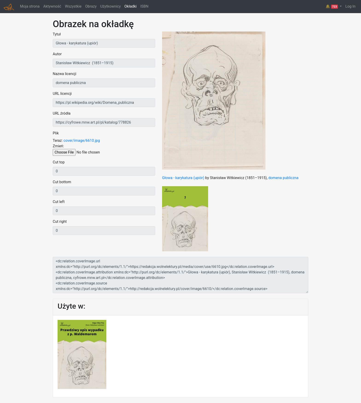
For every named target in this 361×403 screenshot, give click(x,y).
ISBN (144, 6)
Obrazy (90, 6)
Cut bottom (62, 182)
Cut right (60, 221)
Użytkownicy (110, 6)
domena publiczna (283, 178)
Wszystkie (73, 6)
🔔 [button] (332, 6)
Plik (56, 133)
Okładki (130, 6)
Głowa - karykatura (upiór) (183, 178)
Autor (57, 54)
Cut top (59, 162)
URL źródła (61, 113)
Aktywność (52, 6)
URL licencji (62, 93)
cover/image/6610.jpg (82, 140)
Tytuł (57, 34)
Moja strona (30, 6)
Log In (350, 6)
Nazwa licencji (64, 74)
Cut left (59, 202)
